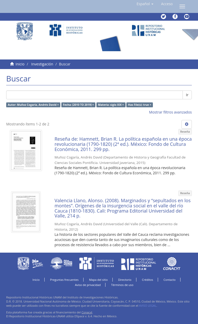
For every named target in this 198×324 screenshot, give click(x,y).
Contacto (169, 280)
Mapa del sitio (98, 280)
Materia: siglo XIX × (111, 105)
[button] (145, 4)
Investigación (42, 64)
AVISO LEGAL (147, 305)
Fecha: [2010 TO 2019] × (78, 105)
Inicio (19, 64)
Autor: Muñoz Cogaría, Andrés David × (33, 105)
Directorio (124, 280)
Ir (187, 94)
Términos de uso (122, 285)
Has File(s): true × (139, 105)
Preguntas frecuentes (64, 280)
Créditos (147, 280)
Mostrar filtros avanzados (170, 112)
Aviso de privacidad (88, 285)
